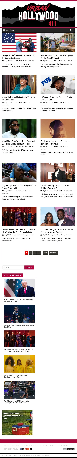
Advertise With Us (29, 445)
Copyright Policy (11, 449)
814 (45, 253)
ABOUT (6, 445)
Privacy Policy (62, 445)
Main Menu (10, 30)
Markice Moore (58, 61)
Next (53, 253)
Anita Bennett (20, 61)
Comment (30, 61)
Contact (15, 445)
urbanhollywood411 (21, 102)
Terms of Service (47, 445)
